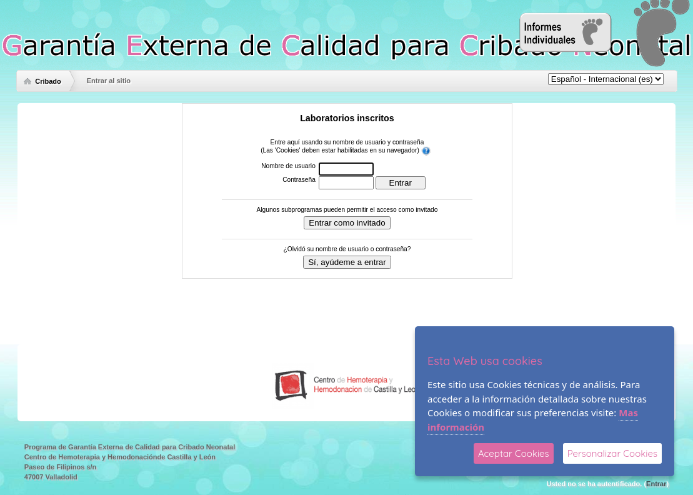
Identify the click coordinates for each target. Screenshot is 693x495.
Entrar (656, 484)
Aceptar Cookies (513, 453)
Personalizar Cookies (612, 453)
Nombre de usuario (288, 165)
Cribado (48, 81)
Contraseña (299, 179)
